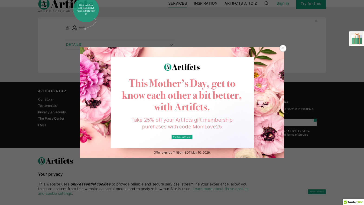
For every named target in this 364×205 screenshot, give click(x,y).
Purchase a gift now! (182, 137)
